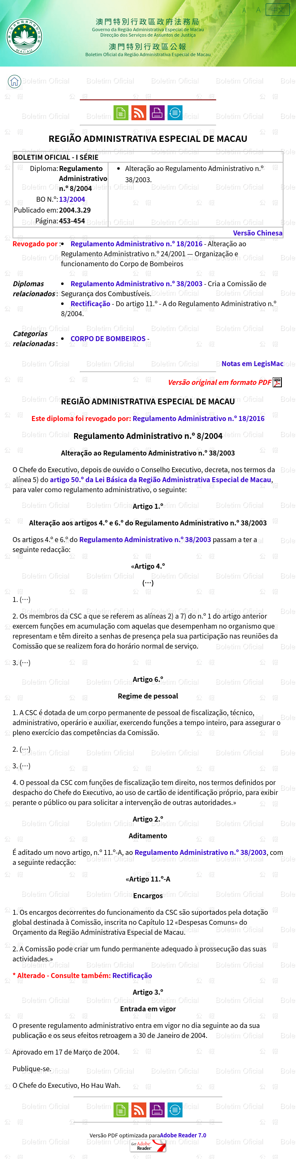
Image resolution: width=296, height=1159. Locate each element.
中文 (277, 10)
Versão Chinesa (258, 233)
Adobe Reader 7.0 (183, 1135)
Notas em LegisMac (253, 363)
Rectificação (91, 303)
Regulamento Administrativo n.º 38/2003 (136, 283)
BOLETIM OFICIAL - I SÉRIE (56, 157)
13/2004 (72, 199)
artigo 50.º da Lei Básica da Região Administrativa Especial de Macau (160, 479)
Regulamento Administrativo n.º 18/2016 (136, 243)
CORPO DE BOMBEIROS (108, 338)
